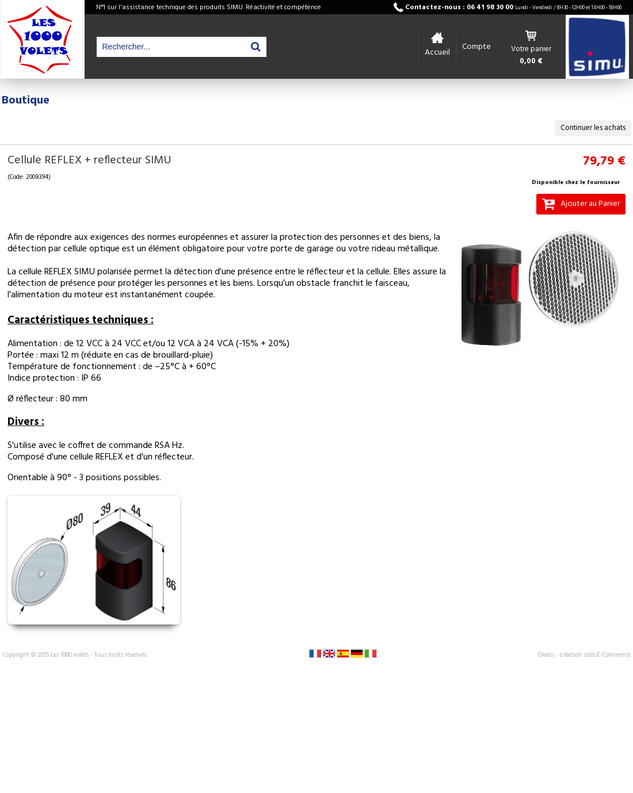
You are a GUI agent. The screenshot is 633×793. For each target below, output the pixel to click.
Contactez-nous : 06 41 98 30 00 (513, 7)
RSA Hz (168, 445)
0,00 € (531, 61)
